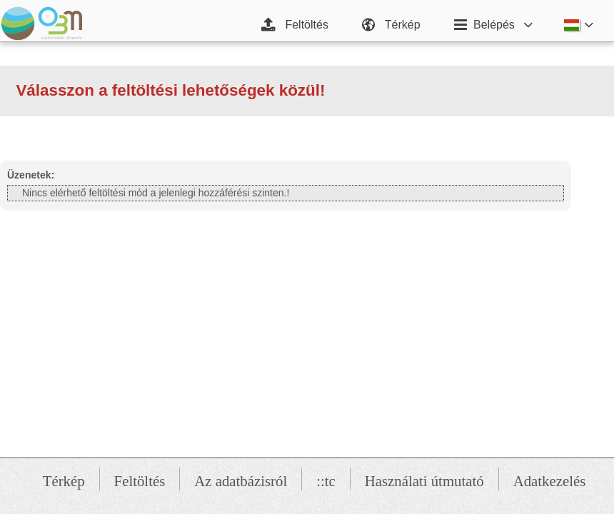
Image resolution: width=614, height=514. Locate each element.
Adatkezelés (549, 481)
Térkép (64, 481)
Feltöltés (140, 481)
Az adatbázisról (240, 481)
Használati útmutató (424, 481)
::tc (326, 481)
